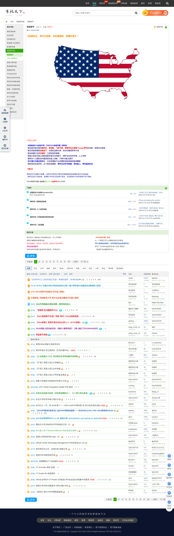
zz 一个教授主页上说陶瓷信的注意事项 (109, 240)
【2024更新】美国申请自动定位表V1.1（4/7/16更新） (59, 322)
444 (145, 392)
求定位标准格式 (32, 246)
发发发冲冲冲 (157, 478)
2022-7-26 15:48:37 (158, 335)
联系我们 (88, 527)
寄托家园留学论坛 (6, 22)
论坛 (94, 3)
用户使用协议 (101, 527)
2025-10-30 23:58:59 (159, 311)
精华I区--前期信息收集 (38, 201)
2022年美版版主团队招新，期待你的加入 (53, 304)
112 (145, 484)
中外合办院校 (127, 520)
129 (145, 404)
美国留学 (30, 22)
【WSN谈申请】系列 (102, 237)
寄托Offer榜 (11, 32)
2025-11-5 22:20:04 (158, 419)
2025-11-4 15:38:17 (158, 431)
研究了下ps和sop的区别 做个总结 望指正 (110, 246)
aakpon (131, 404)
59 (95, 356)
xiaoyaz (154, 355)
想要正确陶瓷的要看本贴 (36, 240)
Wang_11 (155, 392)
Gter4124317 (133, 379)
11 (78, 461)
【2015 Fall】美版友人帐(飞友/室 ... (151, 216)
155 (145, 460)
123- (154, 195)
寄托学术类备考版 (13, 81)
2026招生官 (11, 39)
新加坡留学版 (12, 66)
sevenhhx (156, 218)
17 (144, 490)
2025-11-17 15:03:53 (159, 382)
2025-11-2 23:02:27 (158, 468)
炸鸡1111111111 (158, 448)
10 (69, 262)
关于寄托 (56, 527)
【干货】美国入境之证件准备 (48, 369)
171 (95, 431)
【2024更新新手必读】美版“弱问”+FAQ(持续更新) (57, 316)
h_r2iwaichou (156, 343)
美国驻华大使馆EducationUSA (41, 192)
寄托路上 (10, 108)
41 (144, 361)
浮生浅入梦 (156, 398)
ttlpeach (155, 278)
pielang (131, 321)
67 (144, 379)
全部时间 (43, 274)
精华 (66, 274)
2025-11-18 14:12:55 (159, 369)
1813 (145, 478)
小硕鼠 (130, 355)
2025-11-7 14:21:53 (158, 286)
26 (93, 316)
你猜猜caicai (133, 423)
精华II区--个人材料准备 (38, 209)
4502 (145, 410)
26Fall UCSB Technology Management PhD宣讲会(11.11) (60, 443)
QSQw (154, 490)
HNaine (154, 333)
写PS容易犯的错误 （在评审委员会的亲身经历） (112, 243)
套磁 (48, 268)
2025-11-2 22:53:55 (158, 474)
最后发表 (56, 274)
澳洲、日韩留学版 (13, 89)
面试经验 (119, 268)
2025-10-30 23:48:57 (159, 317)
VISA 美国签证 (12, 58)
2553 (145, 429)
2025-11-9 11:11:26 (158, 406)
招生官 (102, 3)
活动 (84, 268)
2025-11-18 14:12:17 (159, 376)
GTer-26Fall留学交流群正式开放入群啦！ (48, 292)
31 (144, 373)
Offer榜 (124, 3)
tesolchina (132, 392)
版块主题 (34, 339)
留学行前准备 (12, 101)
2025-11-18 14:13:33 (159, 363)
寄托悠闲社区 (12, 112)
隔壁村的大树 (133, 361)
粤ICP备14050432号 (113, 531)
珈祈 (153, 327)
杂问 (54, 268)
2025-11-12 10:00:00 (159, 400)
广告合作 (67, 527)
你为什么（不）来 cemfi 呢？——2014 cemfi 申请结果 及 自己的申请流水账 (68, 405)
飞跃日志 (69, 268)
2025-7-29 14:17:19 (158, 293)
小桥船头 (155, 435)
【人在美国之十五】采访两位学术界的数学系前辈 (57, 356)
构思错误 (156, 203)
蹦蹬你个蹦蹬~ (133, 309)
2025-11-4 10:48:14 (158, 437)
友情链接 (78, 527)
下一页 (83, 262)
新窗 (124, 274)
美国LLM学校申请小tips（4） (48, 437)
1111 (103, 322)
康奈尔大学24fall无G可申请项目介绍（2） (54, 424)
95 (144, 349)
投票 (150, 3)
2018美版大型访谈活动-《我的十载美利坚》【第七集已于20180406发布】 (67, 328)
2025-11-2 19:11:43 (158, 480)
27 (77, 310)
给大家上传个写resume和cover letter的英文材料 (56, 430)
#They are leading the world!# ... (150, 200)
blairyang (155, 296)
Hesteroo (155, 423)
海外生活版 (11, 104)
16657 (146, 321)
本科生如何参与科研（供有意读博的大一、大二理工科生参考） (62, 393)
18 (144, 327)
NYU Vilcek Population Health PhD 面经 (56, 387)
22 (144, 466)
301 (45, 413)
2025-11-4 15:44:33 (158, 425)
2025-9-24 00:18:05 (158, 323)
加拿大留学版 (12, 62)
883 (145, 355)
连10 (130, 417)
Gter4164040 (156, 386)
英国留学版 (11, 70)
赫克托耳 (131, 441)
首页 (87, 3)
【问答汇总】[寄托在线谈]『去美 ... (151, 192)
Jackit (130, 278)
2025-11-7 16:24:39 (158, 413)
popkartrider (35, 30)
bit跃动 (155, 210)
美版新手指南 (41, 335)
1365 (145, 417)
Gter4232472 (156, 379)
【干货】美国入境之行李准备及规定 (51, 375)
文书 (42, 268)
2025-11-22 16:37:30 (159, 351)
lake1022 (155, 460)
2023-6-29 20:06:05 (158, 329)
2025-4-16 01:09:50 (158, 299)
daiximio (156, 226)
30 (110, 393)
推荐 (71, 274)
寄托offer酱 (132, 349)
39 (144, 367)
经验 (77, 268)
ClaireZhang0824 (158, 454)
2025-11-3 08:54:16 (158, 456)
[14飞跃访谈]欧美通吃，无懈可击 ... (151, 224)
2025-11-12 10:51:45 (159, 394)
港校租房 (134, 3)
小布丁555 (155, 484)
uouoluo (155, 417)
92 (121, 418)
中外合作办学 (12, 74)
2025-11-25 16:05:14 (159, 345)
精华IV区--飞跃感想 (37, 225)
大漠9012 (155, 290)
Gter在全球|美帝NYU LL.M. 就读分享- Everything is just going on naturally (69, 418)
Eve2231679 (156, 349)
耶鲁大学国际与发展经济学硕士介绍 (51, 381)
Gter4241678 (156, 321)
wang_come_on (134, 327)
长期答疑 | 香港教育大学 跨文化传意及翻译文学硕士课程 (55, 298)
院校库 (158, 3)
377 (145, 315)
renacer (131, 466)
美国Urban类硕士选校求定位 (48, 344)
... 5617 (75, 262)
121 (109, 480)
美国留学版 (20, 22)
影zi (129, 303)
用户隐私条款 (115, 527)
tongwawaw (132, 429)
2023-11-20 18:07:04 (159, 305)
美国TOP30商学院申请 (45, 455)
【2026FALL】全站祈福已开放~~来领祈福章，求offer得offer (56, 279)
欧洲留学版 (11, 47)
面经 (143, 3)
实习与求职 (11, 97)
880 (99, 280)
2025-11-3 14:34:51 (158, 450)
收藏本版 (159, 27)
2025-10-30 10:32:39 (159, 493)
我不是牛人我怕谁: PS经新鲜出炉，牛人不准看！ (44, 237)
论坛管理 (10, 35)
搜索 (108, 520)
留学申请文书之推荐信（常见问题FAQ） (53, 350)
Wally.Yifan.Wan (158, 303)
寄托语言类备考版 (13, 85)
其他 (8, 116)
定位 (35, 268)
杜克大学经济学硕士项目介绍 (48, 399)
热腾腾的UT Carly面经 (48, 461)
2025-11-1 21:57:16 (158, 486)
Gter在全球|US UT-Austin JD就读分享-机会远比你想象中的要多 (62, 479)
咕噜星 (154, 361)
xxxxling (131, 386)
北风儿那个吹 (133, 448)
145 (145, 333)
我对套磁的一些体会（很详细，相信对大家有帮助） (45, 243)
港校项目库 (113, 3)
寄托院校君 (132, 284)
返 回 (30, 262)
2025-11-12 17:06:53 (159, 388)
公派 (97, 268)
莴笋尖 (154, 410)
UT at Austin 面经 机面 (45, 467)
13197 (146, 278)
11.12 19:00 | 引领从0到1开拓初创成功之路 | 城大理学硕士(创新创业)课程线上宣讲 (66, 286)
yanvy (154, 404)
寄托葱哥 (131, 290)
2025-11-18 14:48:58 (159, 357)
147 (145, 448)
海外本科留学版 (12, 93)
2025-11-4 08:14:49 (158, 444)
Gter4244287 (156, 309)
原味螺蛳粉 (132, 472)
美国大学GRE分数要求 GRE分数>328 (52, 486)
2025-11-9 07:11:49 (158, 280)
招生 (90, 268)
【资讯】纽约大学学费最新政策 (49, 492)
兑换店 (100, 520)
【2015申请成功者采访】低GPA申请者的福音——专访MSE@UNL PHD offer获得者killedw (74, 410)
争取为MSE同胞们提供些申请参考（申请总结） (44, 249)
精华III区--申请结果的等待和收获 (42, 217)
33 (144, 386)
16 (78, 437)
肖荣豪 (154, 429)
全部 (28, 268)
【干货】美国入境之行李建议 (48, 362)
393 (145, 309)
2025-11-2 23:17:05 (158, 462)
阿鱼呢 (130, 490)
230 (145, 435)
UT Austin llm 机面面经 (45, 473)
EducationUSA (39, 195)
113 (145, 454)
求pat (61, 268)
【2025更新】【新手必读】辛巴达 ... (152, 208)
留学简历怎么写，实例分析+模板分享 (51, 449)
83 (144, 398)
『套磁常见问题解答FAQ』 (104, 249)
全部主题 (34, 274)
